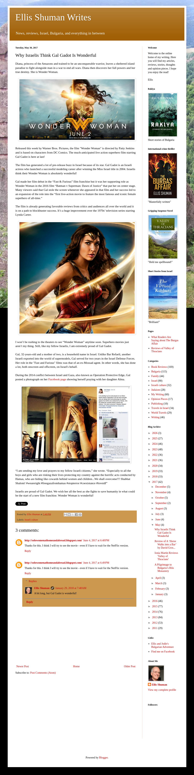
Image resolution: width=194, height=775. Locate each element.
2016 (155, 601)
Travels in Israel (160, 408)
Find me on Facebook (163, 651)
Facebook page (57, 379)
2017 (155, 482)
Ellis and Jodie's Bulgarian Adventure (162, 645)
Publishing (157, 403)
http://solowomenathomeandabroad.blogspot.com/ (53, 540)
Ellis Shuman (42, 588)
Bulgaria (156, 371)
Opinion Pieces (159, 399)
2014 (155, 611)
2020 (155, 465)
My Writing (157, 394)
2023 (155, 449)
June (158, 519)
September (161, 503)
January (159, 594)
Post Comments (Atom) (43, 672)
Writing (155, 417)
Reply (28, 551)
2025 (155, 438)
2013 (155, 617)
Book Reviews (159, 366)
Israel (154, 380)
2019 (155, 471)
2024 (155, 443)
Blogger (103, 757)
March (159, 583)
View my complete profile (162, 689)
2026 (155, 433)
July (157, 514)
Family (155, 376)
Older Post (130, 666)
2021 (155, 460)
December (161, 486)
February (160, 588)
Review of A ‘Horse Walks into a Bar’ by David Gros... (165, 544)
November (161, 492)
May (158, 524)
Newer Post (22, 666)
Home (76, 666)
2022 (155, 454)
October (160, 497)
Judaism (155, 389)
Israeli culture (31, 519)
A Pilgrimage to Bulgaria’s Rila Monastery (164, 568)
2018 (155, 476)
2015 (155, 606)
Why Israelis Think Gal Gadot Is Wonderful (165, 532)
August (159, 508)
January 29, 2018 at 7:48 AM (70, 588)
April (158, 577)
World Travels (159, 412)
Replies (33, 581)
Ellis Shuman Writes (53, 17)
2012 (155, 622)
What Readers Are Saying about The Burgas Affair (164, 340)
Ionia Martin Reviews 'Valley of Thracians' (166, 556)
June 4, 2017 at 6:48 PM (96, 540)
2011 (155, 628)
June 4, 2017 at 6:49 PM (96, 562)
